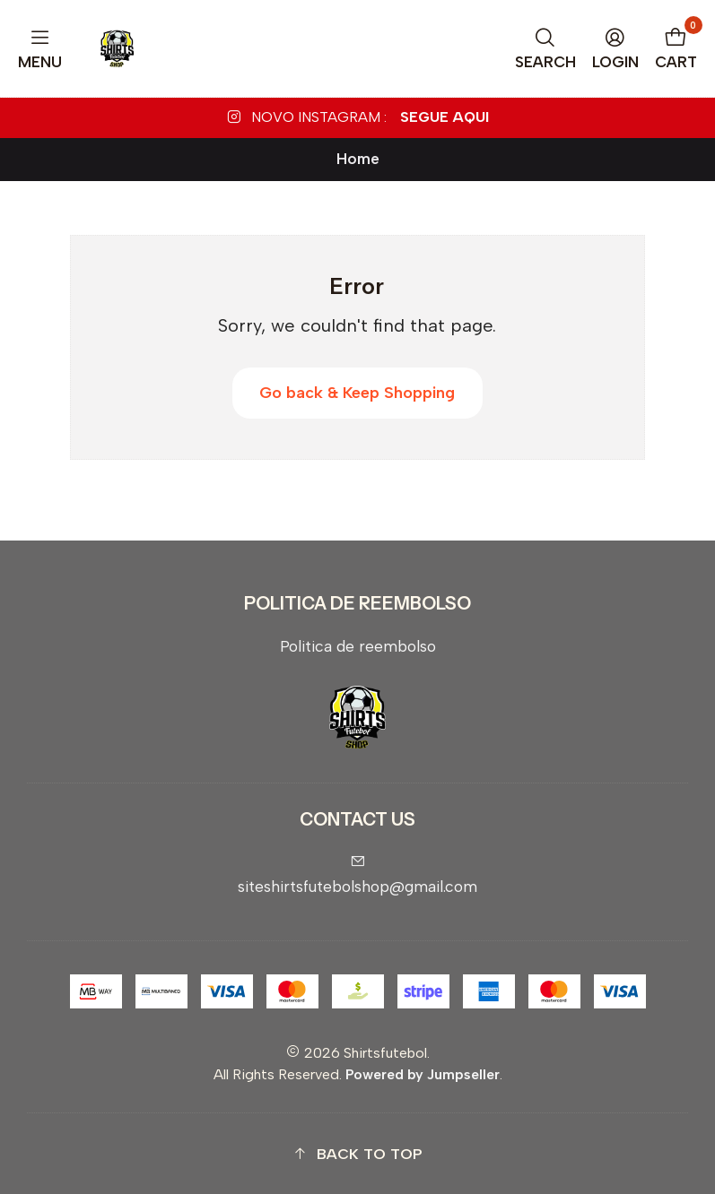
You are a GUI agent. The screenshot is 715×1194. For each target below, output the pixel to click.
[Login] (616, 49)
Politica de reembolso (358, 645)
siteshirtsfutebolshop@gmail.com (357, 874)
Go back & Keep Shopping (357, 392)
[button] (357, 1154)
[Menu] (40, 49)
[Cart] (676, 49)
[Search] (545, 49)
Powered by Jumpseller (422, 1074)
